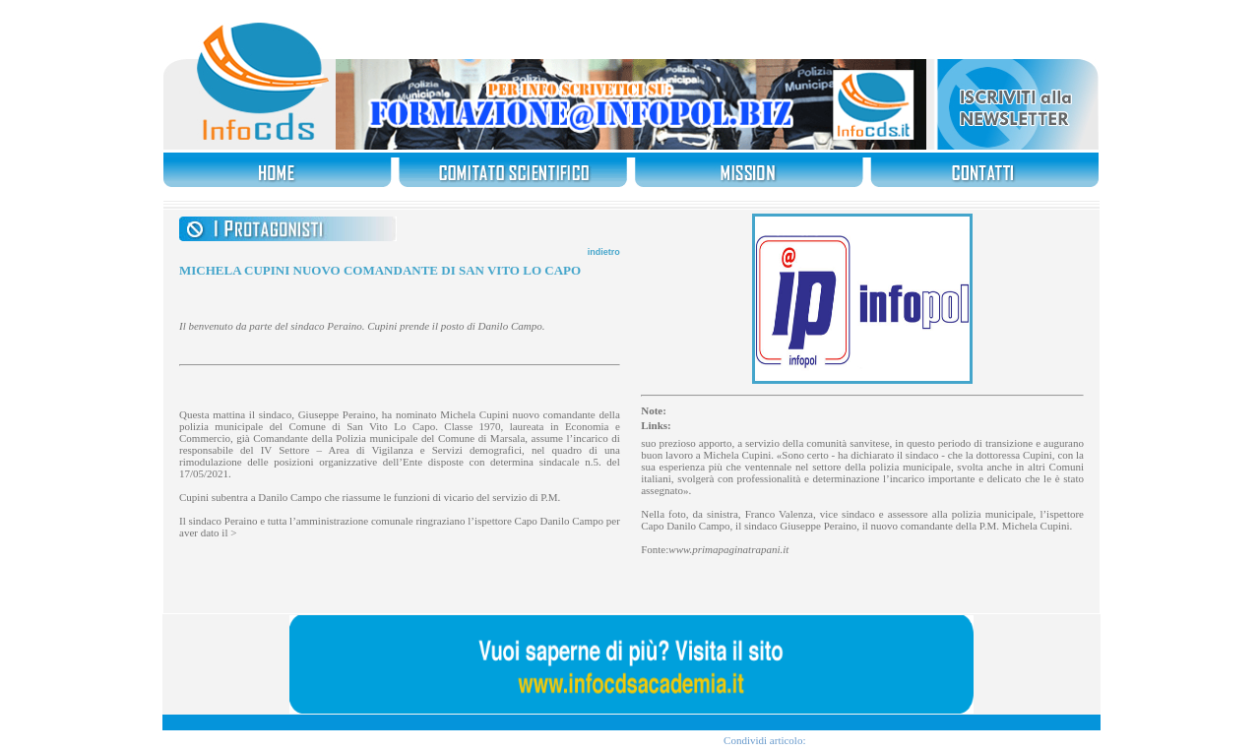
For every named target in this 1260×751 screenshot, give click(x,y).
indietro (604, 252)
